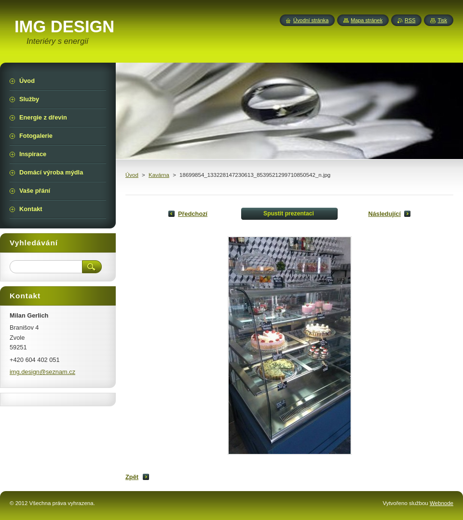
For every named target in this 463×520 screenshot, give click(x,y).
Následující (384, 213)
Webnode (441, 503)
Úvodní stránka (310, 20)
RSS (410, 20)
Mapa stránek (366, 20)
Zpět (131, 476)
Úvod (131, 175)
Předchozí (192, 213)
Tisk (442, 20)
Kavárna (159, 175)
